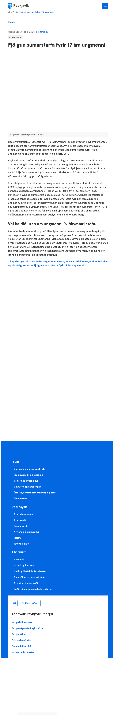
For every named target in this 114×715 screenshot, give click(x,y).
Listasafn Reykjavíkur (23, 651)
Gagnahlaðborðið (21, 646)
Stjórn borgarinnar (24, 514)
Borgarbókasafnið (22, 622)
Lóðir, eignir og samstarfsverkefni (33, 588)
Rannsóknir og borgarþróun (29, 577)
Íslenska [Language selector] (15, 603)
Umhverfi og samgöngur (27, 486)
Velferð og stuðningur (26, 480)
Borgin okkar (19, 634)
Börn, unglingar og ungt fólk (29, 468)
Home (9, 12)
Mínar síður (31, 603)
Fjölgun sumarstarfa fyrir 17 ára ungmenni (37, 12)
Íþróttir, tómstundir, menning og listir (35, 492)
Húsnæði (19, 559)
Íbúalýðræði (20, 498)
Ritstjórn (43, 31)
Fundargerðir (21, 525)
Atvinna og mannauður (26, 531)
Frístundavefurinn (21, 640)
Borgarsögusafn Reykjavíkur (27, 628)
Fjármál (18, 537)
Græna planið (21, 543)
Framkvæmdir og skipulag (28, 474)
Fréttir (15, 12)
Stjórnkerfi (20, 519)
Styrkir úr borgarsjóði (26, 583)
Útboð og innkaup (24, 565)
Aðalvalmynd (105, 6)
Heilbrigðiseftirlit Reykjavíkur (30, 571)
